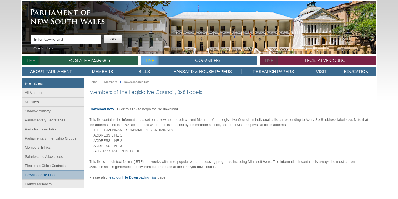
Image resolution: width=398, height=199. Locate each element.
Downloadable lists (136, 81)
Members (102, 71)
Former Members (38, 184)
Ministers (32, 102)
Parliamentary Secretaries (45, 120)
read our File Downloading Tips (132, 177)
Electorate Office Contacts (45, 166)
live (31, 60)
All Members (34, 93)
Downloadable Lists (40, 175)
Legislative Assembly (89, 60)
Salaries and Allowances (44, 157)
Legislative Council (326, 60)
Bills (144, 71)
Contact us (43, 48)
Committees (207, 60)
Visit (321, 71)
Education (356, 71)
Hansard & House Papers (202, 71)
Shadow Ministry (38, 111)
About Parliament (51, 71)
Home (93, 81)
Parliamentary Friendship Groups (50, 138)
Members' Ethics (38, 148)
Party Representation (41, 129)
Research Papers (273, 71)
